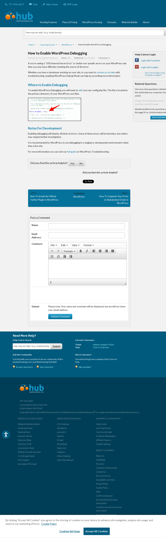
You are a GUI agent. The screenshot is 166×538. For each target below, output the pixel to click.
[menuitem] (54, 245)
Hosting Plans (24, 432)
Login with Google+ (150, 67)
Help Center (50, 4)
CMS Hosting (63, 424)
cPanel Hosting (63, 456)
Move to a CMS (24, 444)
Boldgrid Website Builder (29, 424)
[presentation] (54, 245)
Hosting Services (25, 428)
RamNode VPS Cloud (27, 464)
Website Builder (130, 22)
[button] (52, 251)
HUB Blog (100, 460)
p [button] (51, 282)
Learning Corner (103, 428)
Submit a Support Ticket (103, 344)
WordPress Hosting (92, 22)
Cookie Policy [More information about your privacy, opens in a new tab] (49, 523)
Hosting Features (48, 22)
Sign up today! (85, 367)
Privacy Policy (102, 483)
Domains (111, 22)
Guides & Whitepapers (106, 436)
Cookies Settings (103, 444)
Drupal (60, 440)
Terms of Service (103, 475)
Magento (61, 452)
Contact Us (101, 471)
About (146, 22)
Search (56, 346)
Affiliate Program (103, 440)
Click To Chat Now (101, 347)
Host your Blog (24, 440)
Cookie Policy (102, 487)
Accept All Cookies (96, 531)
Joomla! (60, 436)
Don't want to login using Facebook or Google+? (155, 74)
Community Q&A (104, 432)
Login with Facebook (150, 60)
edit (80, 90)
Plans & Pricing (69, 22)
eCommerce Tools (26, 448)
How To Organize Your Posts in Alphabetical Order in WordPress (113, 199)
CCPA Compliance (104, 495)
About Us (100, 456)
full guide (71, 151)
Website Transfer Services (29, 452)
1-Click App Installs (26, 456)
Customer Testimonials (106, 467)
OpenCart (61, 448)
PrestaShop (62, 444)
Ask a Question (46, 367)
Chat (33, 4)
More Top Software (65, 460)
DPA (98, 491)
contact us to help (106, 72)
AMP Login (70, 4)
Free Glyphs (23, 460)
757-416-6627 (14, 4)
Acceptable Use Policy (105, 479)
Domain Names (25, 436)
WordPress (79, 196)
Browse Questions (24, 367)
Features (100, 464)
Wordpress (62, 428)
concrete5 (61, 432)
